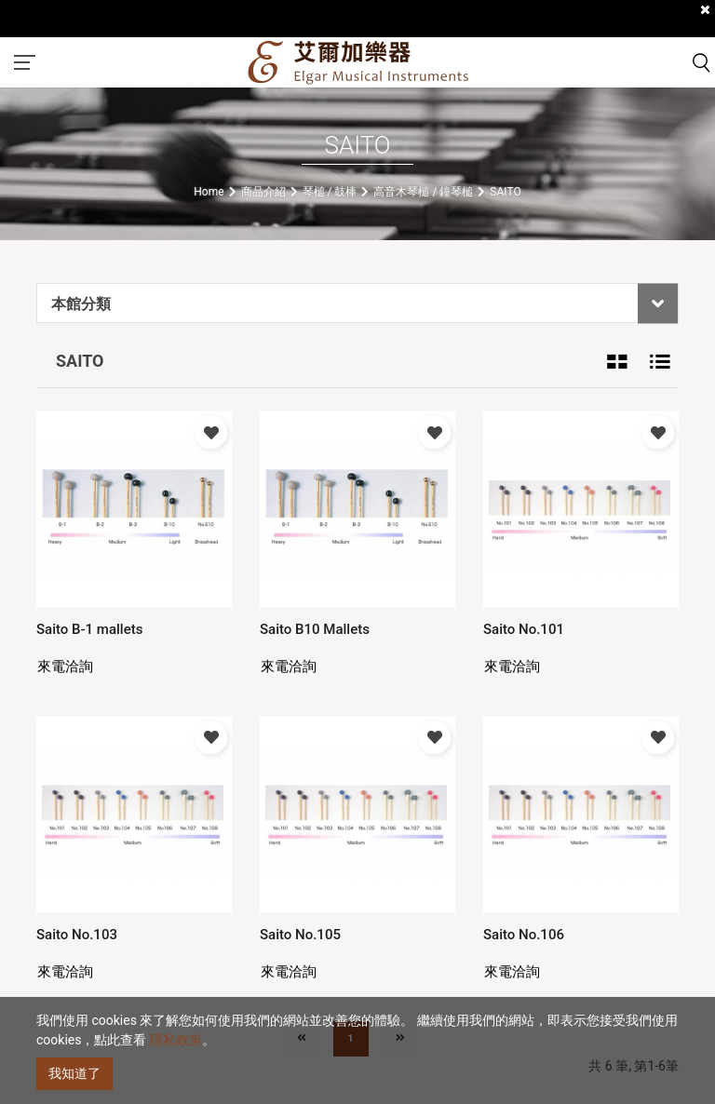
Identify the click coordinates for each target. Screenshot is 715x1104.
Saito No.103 (76, 934)
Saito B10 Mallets (315, 629)
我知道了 (74, 1073)
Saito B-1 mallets (89, 629)
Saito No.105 (300, 934)
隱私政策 (176, 1039)
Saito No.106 (523, 934)
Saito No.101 (523, 629)
